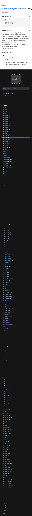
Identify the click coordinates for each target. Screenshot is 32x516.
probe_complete (6, 344)
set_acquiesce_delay (7, 391)
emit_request (5, 185)
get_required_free (6, 284)
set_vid (4, 493)
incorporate (5, 320)
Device (4, 102)
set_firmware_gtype (7, 413)
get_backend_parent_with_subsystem (10, 203)
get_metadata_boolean (7, 244)
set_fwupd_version (6, 421)
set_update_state (6, 473)
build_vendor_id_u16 (7, 165)
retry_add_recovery (7, 381)
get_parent (5, 252)
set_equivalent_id (6, 411)
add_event (5, 111)
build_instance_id (6, 157)
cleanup (4, 169)
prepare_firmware (6, 340)
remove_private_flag (7, 367)
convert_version (6, 177)
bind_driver (5, 155)
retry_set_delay (6, 385)
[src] (28, 16)
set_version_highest (7, 483)
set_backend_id (6, 395)
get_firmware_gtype (7, 230)
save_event (5, 387)
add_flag (4, 113)
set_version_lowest (7, 487)
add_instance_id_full (7, 117)
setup (4, 495)
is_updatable (5, 328)
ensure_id (5, 191)
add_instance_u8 (6, 131)
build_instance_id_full (7, 159)
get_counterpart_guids (7, 220)
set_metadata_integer (7, 431)
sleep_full (5, 499)
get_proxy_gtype (6, 272)
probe (4, 342)
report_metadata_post (7, 373)
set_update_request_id (7, 471)
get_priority (5, 268)
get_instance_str (6, 238)
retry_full (4, 383)
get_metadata (6, 242)
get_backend (5, 197)
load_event (5, 330)
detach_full (5, 181)
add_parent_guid (6, 137)
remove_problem (6, 369)
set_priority (5, 447)
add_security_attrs (6, 147)
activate (4, 107)
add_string (5, 149)
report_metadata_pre (7, 375)
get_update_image (7, 294)
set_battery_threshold (7, 399)
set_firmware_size (6, 415)
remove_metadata (6, 362)
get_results (5, 286)
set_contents (5, 401)
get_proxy (5, 270)
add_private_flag (6, 143)
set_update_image (6, 467)
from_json (5, 193)
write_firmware (6, 507)
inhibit (4, 326)
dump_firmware (6, 183)
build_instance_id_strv (7, 161)
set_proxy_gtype (6, 453)
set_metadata (6, 427)
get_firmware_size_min (7, 234)
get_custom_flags (6, 224)
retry (4, 379)
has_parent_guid (6, 310)
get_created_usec (6, 222)
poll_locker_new (6, 336)
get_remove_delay (6, 280)
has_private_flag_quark (7, 316)
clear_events (5, 171)
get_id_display (6, 236)
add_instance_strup (7, 123)
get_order (5, 250)
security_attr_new (6, 389)
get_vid (4, 300)
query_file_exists (6, 348)
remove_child (5, 356)
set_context (5, 405)
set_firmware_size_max (7, 417)
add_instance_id (6, 115)
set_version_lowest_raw (7, 489)
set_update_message (7, 469)
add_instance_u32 (6, 127)
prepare (4, 338)
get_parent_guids (6, 256)
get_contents (5, 214)
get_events (5, 228)
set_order (5, 437)
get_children (5, 212)
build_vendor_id (6, 163)
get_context (5, 218)
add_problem (5, 145)
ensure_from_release (7, 189)
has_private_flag (6, 314)
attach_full (5, 153)
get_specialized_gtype (7, 292)
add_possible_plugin (7, 141)
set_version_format (7, 481)
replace (4, 371)
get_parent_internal (7, 258)
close (4, 173)
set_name (5, 435)
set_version (5, 477)
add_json (5, 133)
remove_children (6, 358)
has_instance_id (6, 306)
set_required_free (6, 461)
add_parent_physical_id (8, 139)
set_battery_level (6, 397)
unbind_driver (6, 503)
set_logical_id (6, 425)
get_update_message (7, 296)
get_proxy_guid (6, 274)
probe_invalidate (6, 346)
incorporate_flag (6, 322)
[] (1, 16)
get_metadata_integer (7, 246)
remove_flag (5, 360)
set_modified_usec (7, 433)
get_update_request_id (7, 298)
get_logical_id (6, 240)
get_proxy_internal (6, 276)
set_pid (4, 443)
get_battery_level (6, 205)
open (4, 332)
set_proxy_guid (6, 455)
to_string (5, 501)
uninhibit (4, 505)
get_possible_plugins (7, 266)
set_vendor (5, 475)
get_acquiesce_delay (7, 195)
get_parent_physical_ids (8, 260)
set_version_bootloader (7, 479)
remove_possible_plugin (8, 364)
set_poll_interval (6, 445)
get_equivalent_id (6, 226)
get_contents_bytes (7, 216)
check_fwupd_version (7, 167)
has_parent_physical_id (7, 312)
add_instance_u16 (6, 125)
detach (4, 179)
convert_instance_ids (7, 175)
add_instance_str (6, 119)
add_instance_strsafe (7, 121)
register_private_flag (7, 352)
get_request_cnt (6, 282)
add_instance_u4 (6, 129)
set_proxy (5, 451)
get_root (4, 288)
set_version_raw (6, 491)
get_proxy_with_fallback (8, 278)
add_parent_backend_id (8, 135)
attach (4, 151)
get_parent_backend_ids (8, 254)
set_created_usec (6, 407)
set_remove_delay (6, 459)
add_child (5, 109)
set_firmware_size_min (7, 419)
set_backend (5, 393)
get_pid (4, 264)
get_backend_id (6, 199)
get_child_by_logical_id (7, 210)
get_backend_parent (7, 201)
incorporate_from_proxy (8, 324)
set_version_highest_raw (8, 485)
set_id (4, 423)
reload (4, 354)
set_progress (5, 449)
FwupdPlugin (8, 93)
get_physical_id (6, 262)
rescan (4, 377)
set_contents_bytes (7, 403)
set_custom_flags (6, 409)
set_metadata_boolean (7, 429)
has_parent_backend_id (8, 308)
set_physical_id (6, 441)
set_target (5, 465)
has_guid (5, 302)
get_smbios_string (6, 290)
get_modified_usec (7, 248)
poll (3, 334)
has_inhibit (5, 304)
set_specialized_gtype (7, 463)
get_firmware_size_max (7, 232)
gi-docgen (5, 511)
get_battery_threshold (7, 208)
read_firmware (6, 350)
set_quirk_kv (5, 457)
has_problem (5, 318)
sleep (4, 497)
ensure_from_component (8, 187)
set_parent (5, 439)
